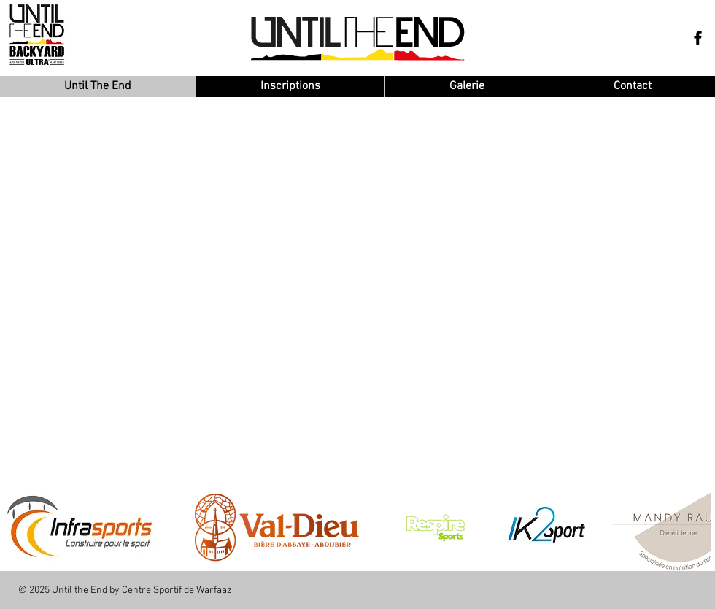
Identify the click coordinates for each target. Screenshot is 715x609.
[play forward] (692, 527)
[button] (277, 527)
